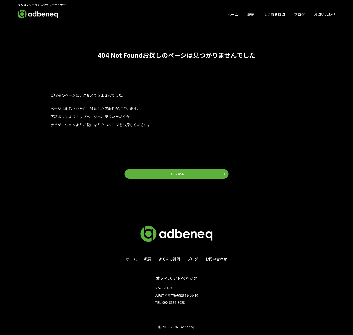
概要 (250, 14)
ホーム (232, 14)
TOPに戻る (176, 174)
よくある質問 (274, 14)
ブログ (299, 14)
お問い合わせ (324, 14)
